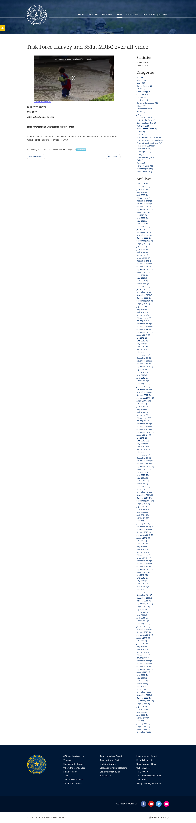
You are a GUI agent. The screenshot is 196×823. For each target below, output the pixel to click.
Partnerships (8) (142, 126)
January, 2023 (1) (143, 229)
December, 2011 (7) (144, 595)
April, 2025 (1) (142, 195)
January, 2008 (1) (143, 723)
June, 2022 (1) (142, 249)
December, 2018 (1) (144, 358)
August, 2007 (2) (143, 726)
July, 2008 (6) (141, 706)
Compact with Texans (73, 764)
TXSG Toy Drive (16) (144, 166)
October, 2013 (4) (143, 532)
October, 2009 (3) (143, 666)
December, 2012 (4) (144, 560)
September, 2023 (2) (144, 209)
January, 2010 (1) (143, 658)
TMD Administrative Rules (148, 775)
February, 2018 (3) (143, 383)
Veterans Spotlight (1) (145, 169)
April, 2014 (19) (142, 515)
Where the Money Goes (74, 767)
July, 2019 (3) (141, 338)
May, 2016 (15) (142, 443)
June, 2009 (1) (142, 675)
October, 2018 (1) (143, 363)
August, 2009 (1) (143, 672)
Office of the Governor (73, 756)
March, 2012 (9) (142, 586)
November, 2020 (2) (144, 295)
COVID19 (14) (142, 94)
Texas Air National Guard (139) (148, 137)
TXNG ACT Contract (72, 783)
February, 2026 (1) (143, 186)
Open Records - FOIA (146, 764)
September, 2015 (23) (145, 466)
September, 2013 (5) (144, 535)
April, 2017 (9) (142, 412)
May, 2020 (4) (142, 309)
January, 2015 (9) (143, 489)
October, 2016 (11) (144, 429)
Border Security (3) (144, 86)
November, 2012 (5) (144, 563)
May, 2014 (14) (142, 512)
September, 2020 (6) (144, 301)
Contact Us (132, 14)
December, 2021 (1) (144, 261)
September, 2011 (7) (144, 603)
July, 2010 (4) (141, 641)
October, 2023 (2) (143, 206)
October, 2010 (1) (143, 632)
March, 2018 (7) (142, 381)
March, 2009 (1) (142, 683)
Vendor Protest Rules (110, 771)
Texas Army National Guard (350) (150, 140)
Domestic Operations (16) (147, 103)
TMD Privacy (142, 771)
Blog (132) (140, 83)
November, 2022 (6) (144, 235)
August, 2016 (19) (143, 435)
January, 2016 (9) (143, 455)
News (119, 14)
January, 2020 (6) (143, 321)
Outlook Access (143, 767)
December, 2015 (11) (144, 458)
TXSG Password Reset (73, 779)
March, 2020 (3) (142, 315)
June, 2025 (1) (142, 189)
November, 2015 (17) (145, 460)
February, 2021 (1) (143, 286)
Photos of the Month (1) (146, 129)
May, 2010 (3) (142, 646)
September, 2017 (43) (145, 398)
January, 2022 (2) (143, 258)
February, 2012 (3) (143, 589)
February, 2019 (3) (143, 352)
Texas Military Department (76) (149, 143)
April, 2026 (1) (142, 183)
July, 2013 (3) (141, 541)
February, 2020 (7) (143, 318)
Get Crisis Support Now (154, 14)
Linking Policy (69, 771)
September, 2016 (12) (145, 432)
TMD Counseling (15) (145, 157)
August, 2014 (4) (143, 503)
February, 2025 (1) (143, 198)
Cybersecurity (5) (143, 97)
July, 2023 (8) (141, 215)
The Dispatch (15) (143, 148)
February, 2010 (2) (143, 655)
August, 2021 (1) (143, 272)
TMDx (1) (140, 160)
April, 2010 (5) (142, 649)
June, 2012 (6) (142, 578)
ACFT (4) (140, 77)
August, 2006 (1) (143, 729)
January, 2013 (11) (143, 558)
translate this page (159, 817)
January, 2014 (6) (143, 523)
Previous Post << (36, 156)
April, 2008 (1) (142, 715)
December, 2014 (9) (144, 492)
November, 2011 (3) (144, 598)
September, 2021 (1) (144, 269)
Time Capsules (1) (143, 151)
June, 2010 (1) (142, 643)
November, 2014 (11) (145, 495)
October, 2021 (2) (143, 266)
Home (81, 14)
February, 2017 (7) (143, 418)
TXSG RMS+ (105, 775)
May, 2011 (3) (142, 615)
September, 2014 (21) (145, 501)
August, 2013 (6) (143, 538)
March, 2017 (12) (143, 415)
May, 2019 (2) (142, 343)
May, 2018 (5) (142, 375)
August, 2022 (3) (143, 243)
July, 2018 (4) (141, 369)
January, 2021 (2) (143, 289)
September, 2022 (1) (144, 241)
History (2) (140, 111)
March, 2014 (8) (142, 518)
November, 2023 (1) (144, 203)
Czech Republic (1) (143, 100)
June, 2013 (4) (142, 543)
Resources (107, 14)
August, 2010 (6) (143, 638)
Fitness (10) (141, 106)
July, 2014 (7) (141, 506)
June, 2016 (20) (142, 441)
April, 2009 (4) (142, 681)
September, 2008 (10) (145, 700)
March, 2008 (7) (142, 718)
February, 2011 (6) (143, 623)
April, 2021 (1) (142, 281)
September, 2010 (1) (144, 635)
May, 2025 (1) (142, 192)
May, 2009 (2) (142, 678)
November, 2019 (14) (145, 326)
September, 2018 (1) (144, 366)
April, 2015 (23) (142, 481)
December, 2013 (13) (144, 526)
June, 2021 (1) (142, 275)
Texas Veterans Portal (110, 760)
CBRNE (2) (140, 88)
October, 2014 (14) (144, 498)
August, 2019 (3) (143, 335)
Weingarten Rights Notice (148, 783)
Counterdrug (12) (143, 91)
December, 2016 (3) (144, 423)
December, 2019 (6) (144, 323)
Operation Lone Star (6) (146, 123)
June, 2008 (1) (142, 709)
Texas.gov (67, 760)
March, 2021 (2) (142, 283)
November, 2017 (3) (144, 392)
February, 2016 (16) (144, 452)
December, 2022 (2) (144, 232)
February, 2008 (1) (143, 720)
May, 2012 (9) (142, 581)
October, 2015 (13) (144, 463)
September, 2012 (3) (144, 569)
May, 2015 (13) (142, 478)
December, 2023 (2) (144, 201)
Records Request (144, 760)
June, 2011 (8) (142, 612)
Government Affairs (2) (145, 109)
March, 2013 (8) (142, 552)
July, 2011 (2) (141, 609)
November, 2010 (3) (144, 629)
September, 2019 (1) (144, 332)
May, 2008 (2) (142, 712)
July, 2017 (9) (141, 403)
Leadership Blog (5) (144, 117)
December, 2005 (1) (144, 732)
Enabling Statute (108, 764)
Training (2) (141, 163)
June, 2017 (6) (142, 406)
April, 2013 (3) (142, 549)
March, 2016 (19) (143, 449)
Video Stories (81, 150)
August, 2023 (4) (143, 212)
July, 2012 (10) (142, 575)
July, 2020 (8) (141, 306)
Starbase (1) (141, 131)
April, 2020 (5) (142, 312)
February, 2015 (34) (144, 486)
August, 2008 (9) (143, 703)
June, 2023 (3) (142, 218)
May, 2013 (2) (142, 546)
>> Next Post (113, 156)
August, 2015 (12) (143, 469)
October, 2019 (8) (143, 329)
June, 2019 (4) (142, 341)
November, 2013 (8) (144, 529)
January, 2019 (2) (143, 355)
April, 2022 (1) (142, 252)
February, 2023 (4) (143, 226)
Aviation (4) (141, 80)
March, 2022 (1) (142, 255)
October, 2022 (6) (143, 238)
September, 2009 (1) (144, 669)
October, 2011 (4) (143, 601)
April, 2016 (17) (142, 446)
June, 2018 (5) (142, 372)
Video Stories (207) (144, 171)
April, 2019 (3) (142, 346)
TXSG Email (141, 779)
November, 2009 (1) (144, 663)
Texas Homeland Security (112, 756)
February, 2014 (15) (144, 521)
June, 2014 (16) (142, 509)
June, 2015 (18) (142, 475)
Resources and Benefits (147, 756)
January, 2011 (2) (143, 626)
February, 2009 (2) (143, 686)
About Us (93, 14)
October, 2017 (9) (143, 395)
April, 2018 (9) (142, 378)
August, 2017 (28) (143, 401)
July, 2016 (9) (141, 438)
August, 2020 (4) (143, 303)
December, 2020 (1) (144, 292)
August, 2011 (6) (143, 606)
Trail (65, 775)
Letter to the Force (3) (145, 120)
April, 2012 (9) (142, 583)
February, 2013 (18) (144, 555)
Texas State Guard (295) (146, 146)
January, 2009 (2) (143, 689)
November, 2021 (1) (144, 263)
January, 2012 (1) (143, 592)
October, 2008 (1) (143, 698)
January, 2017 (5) (143, 421)
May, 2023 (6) (142, 221)
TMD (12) (140, 154)
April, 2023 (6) (142, 223)
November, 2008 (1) (144, 695)
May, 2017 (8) (142, 409)
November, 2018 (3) (144, 361)
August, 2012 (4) (143, 572)
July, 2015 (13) (142, 472)
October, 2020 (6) (143, 298)
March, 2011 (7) (142, 621)
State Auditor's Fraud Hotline (113, 767)
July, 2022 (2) (141, 246)
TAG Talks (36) (142, 134)
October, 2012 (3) (143, 566)
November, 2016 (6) (144, 426)
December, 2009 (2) (144, 660)
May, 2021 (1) (142, 278)
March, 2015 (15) (143, 483)
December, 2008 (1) (144, 692)
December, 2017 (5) (144, 389)
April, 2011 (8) (142, 618)
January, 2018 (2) (143, 386)
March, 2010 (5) (142, 652)
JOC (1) (139, 114)
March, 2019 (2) (142, 349)
